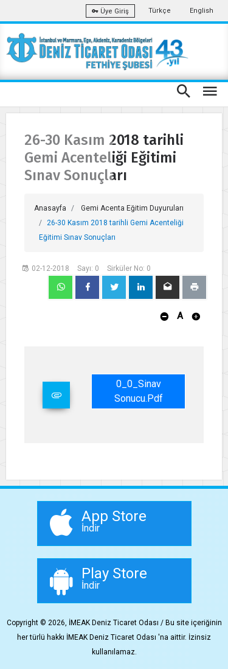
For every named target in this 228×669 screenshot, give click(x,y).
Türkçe (159, 11)
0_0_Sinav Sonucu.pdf (138, 391)
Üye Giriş (110, 11)
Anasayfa (50, 208)
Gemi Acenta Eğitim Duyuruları (132, 208)
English (201, 11)
